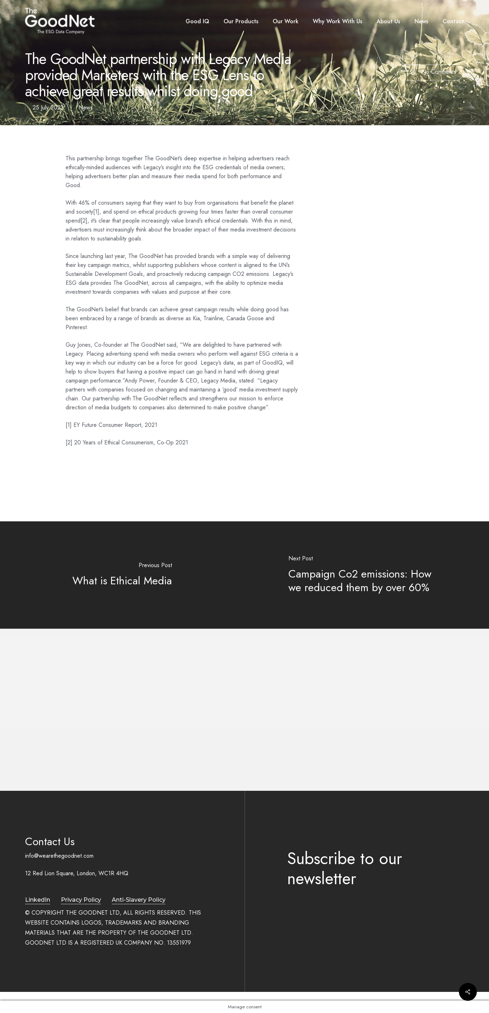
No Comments (431, 72)
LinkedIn (37, 899)
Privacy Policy (81, 899)
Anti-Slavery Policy (139, 899)
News (85, 107)
